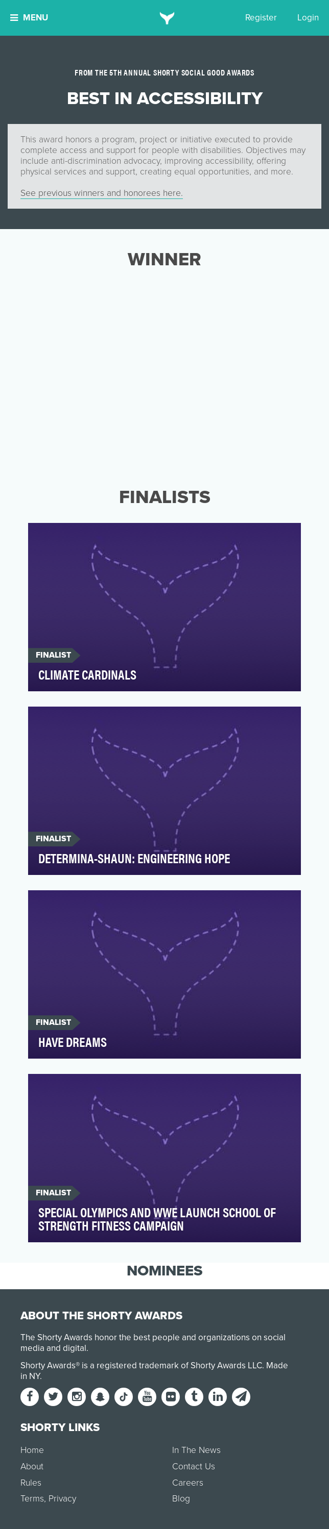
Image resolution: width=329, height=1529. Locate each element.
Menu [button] (29, 17)
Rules (30, 1482)
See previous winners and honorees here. (101, 193)
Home (32, 1450)
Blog (181, 1498)
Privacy (62, 1498)
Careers (187, 1482)
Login (308, 17)
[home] (164, 18)
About (31, 1466)
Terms (32, 1498)
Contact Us (193, 1466)
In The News (196, 1450)
